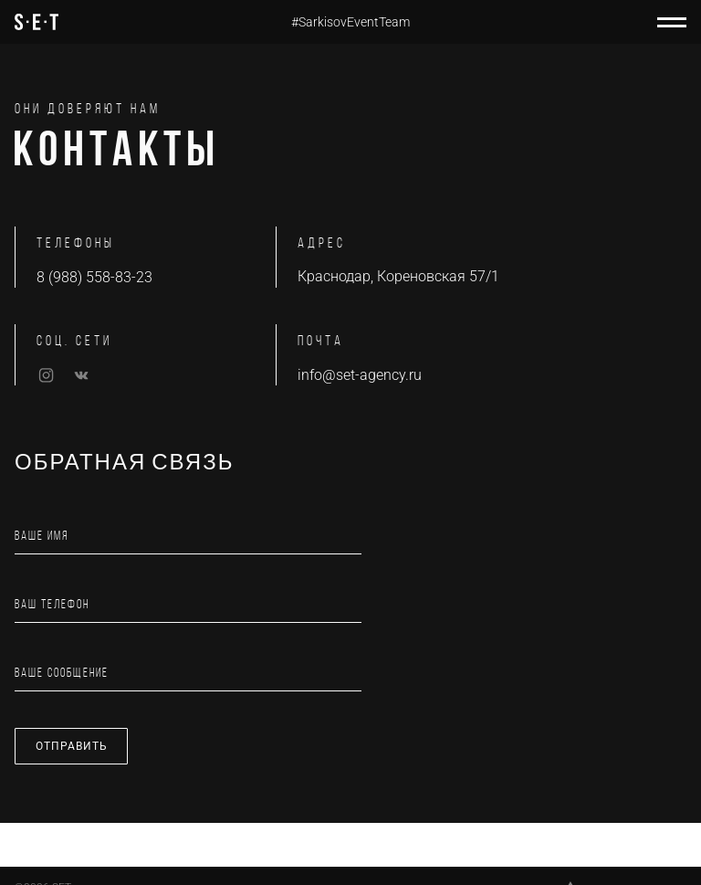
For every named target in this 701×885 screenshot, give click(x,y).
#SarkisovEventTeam (350, 22)
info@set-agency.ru (360, 375)
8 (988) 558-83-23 (94, 277)
